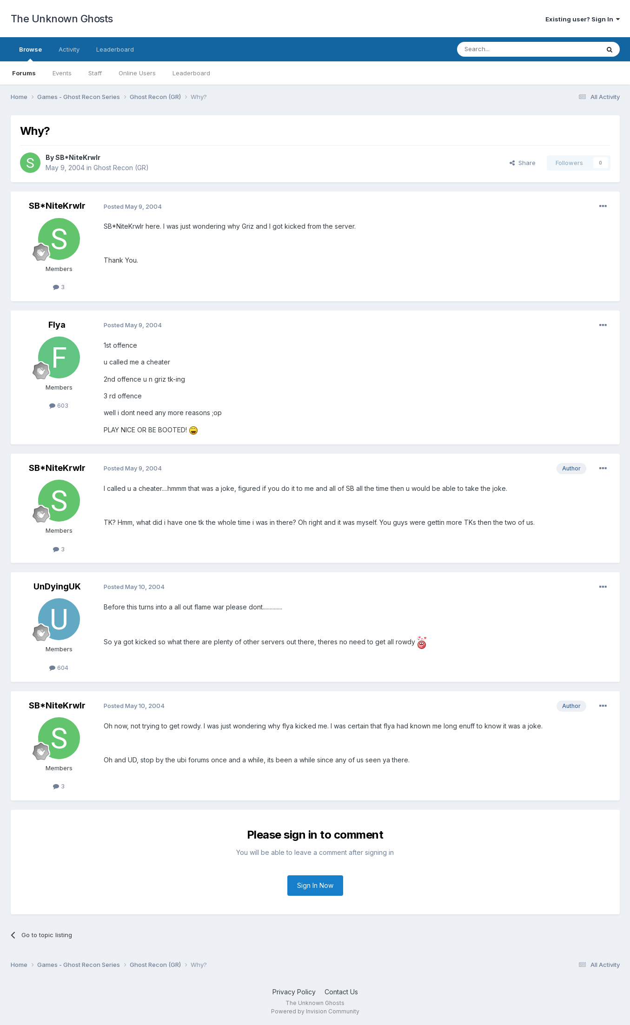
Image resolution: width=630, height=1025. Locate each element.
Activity (69, 49)
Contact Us (341, 992)
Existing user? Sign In (582, 19)
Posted (133, 206)
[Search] (504, 49)
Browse (30, 53)
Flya (57, 325)
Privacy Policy (294, 992)
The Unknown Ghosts (62, 19)
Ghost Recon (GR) (121, 168)
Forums (24, 73)
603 (58, 405)
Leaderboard (191, 73)
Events (62, 73)
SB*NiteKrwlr (77, 157)
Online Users (137, 73)
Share (523, 162)
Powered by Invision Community (315, 1011)
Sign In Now (315, 885)
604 (58, 667)
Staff (95, 73)
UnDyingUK (57, 586)
